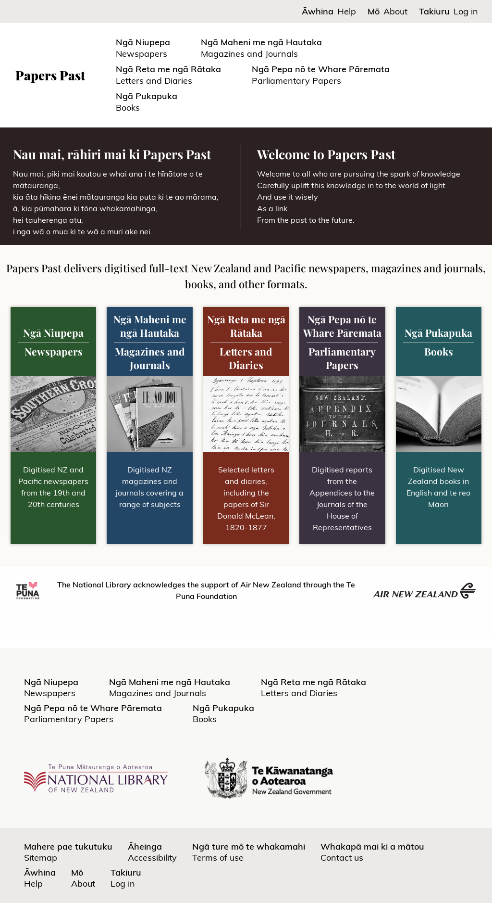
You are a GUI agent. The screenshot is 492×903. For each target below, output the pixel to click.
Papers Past (50, 75)
